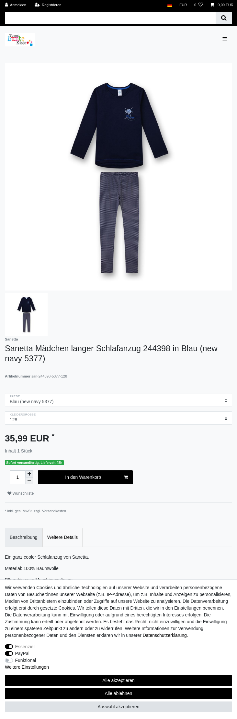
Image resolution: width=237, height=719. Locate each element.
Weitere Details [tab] (62, 537)
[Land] (169, 5)
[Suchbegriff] (110, 18)
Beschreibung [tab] (24, 537)
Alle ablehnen (118, 693)
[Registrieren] (48, 5)
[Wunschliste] (199, 5)
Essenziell (25, 646)
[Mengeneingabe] (17, 477)
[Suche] (224, 18)
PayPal (22, 653)
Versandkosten (54, 511)
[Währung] (183, 5)
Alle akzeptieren (118, 680)
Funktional (25, 660)
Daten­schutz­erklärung (165, 635)
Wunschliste (20, 493)
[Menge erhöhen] (29, 473)
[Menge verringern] (29, 480)
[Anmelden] (15, 5)
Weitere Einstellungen (27, 667)
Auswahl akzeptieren (118, 706)
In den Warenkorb (96, 477)
